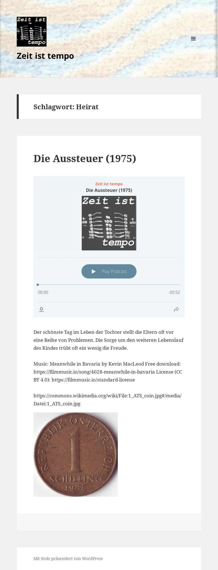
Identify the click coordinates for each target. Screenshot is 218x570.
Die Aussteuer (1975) (84, 158)
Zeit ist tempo (45, 55)
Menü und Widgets (193, 46)
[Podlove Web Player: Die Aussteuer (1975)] (109, 246)
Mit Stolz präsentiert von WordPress (68, 558)
